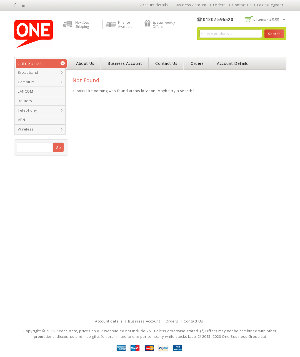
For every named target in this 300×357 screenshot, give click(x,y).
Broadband (28, 72)
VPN (21, 119)
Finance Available (125, 24)
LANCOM (25, 91)
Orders (219, 4)
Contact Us (242, 4)
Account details (154, 4)
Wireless (26, 129)
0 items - (266, 19)
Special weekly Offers (163, 24)
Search (274, 33)
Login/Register (270, 4)
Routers (25, 100)
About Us (85, 63)
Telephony (27, 110)
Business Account (190, 4)
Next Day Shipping (82, 24)
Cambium (26, 81)
